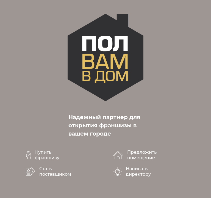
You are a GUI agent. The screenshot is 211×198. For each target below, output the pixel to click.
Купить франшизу (47, 155)
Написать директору (138, 171)
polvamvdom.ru (105, 57)
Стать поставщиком (55, 171)
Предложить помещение (142, 155)
